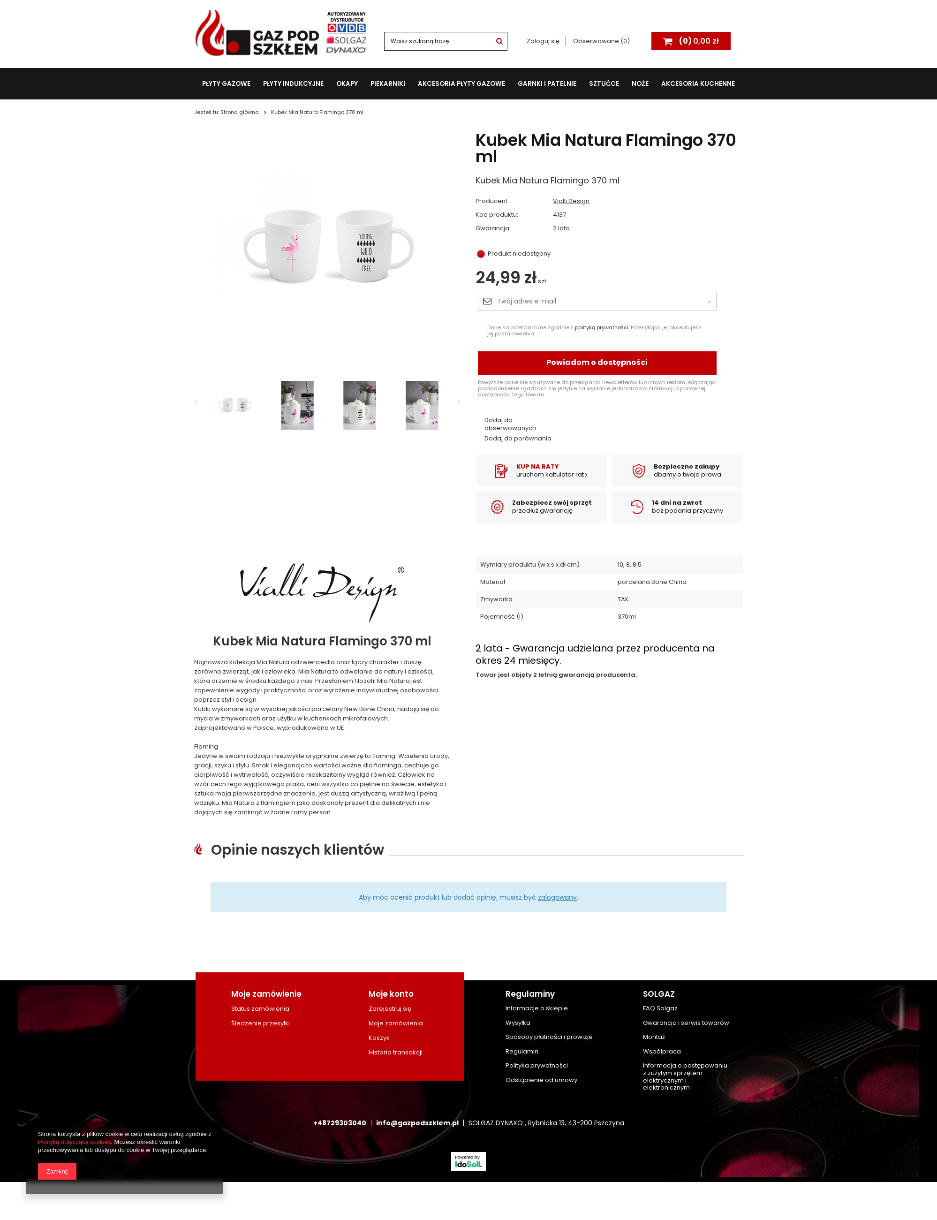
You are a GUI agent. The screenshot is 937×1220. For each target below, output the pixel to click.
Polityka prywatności (537, 1065)
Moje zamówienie (266, 994)
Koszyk (379, 1038)
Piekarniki (387, 83)
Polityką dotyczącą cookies (74, 1141)
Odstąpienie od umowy (541, 1080)
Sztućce (604, 83)
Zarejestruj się (390, 1009)
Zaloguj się (544, 41)
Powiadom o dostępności (597, 362)
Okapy (347, 83)
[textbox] (445, 41)
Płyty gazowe (226, 83)
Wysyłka (518, 1023)
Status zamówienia (260, 1009)
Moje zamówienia (396, 1023)
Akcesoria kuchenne (698, 83)
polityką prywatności (601, 327)
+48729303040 (339, 1123)
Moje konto (391, 994)
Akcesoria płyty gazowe (461, 83)
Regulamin (522, 1051)
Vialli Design (571, 201)
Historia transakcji (396, 1052)
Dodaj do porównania (518, 439)
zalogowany (557, 897)
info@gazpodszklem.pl (417, 1123)
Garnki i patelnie (547, 83)
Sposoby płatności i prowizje (549, 1037)
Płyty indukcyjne (293, 83)
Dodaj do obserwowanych (510, 424)
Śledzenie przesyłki (260, 1023)
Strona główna (239, 112)
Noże (640, 83)
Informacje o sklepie (537, 1008)
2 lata (561, 229)
